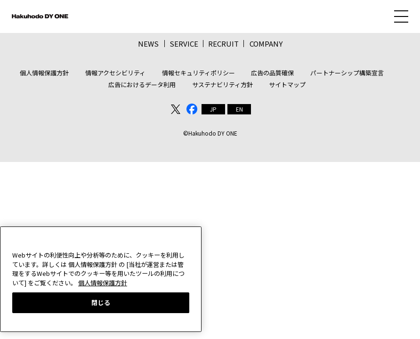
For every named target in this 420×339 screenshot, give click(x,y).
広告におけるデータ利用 (142, 84)
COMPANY (266, 43)
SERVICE (184, 43)
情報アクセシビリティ (115, 72)
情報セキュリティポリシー (198, 72)
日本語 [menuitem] (213, 109)
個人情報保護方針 (44, 72)
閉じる (101, 302)
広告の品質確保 (272, 72)
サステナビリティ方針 (222, 84)
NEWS (148, 43)
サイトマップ (287, 84)
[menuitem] (213, 109)
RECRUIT (223, 43)
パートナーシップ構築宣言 (347, 72)
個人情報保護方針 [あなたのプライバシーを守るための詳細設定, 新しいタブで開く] (102, 282)
